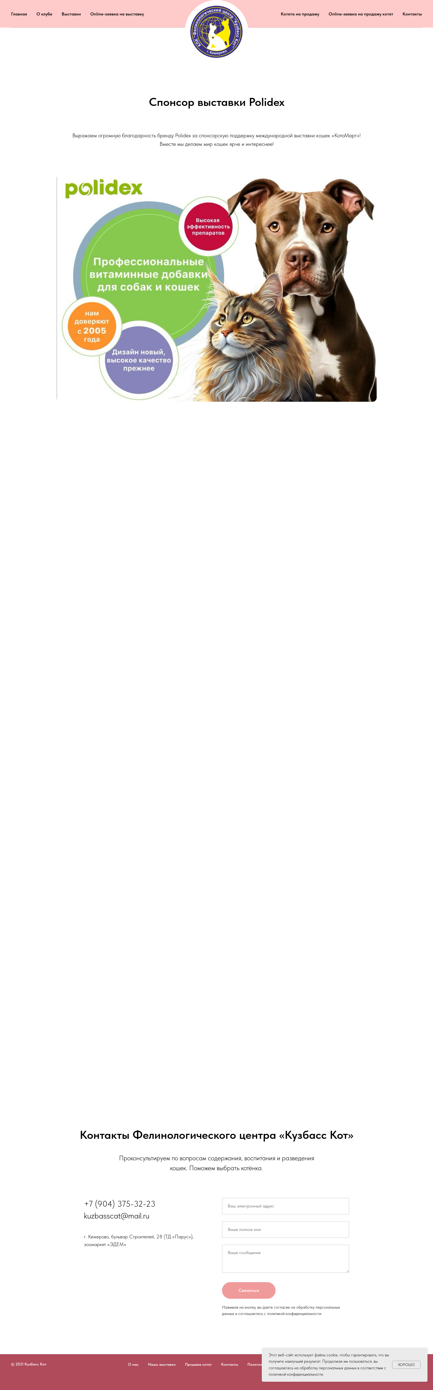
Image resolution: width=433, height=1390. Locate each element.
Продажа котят (198, 1364)
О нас (133, 1364)
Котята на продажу (300, 14)
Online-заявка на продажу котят (361, 14)
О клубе (44, 14)
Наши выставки (162, 1364)
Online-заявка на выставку (117, 14)
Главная (19, 14)
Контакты (412, 14)
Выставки (71, 14)
